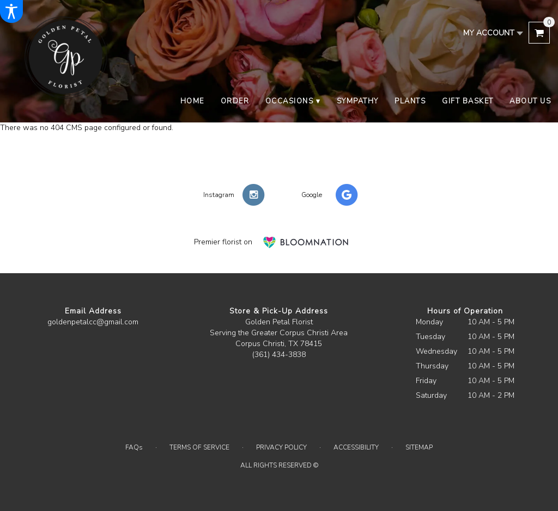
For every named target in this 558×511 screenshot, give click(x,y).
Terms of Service (199, 447)
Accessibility (356, 447)
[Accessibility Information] (11, 11)
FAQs (134, 447)
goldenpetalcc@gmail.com (92, 322)
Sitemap (419, 447)
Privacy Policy (281, 447)
